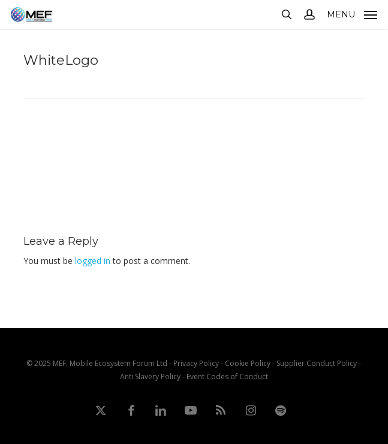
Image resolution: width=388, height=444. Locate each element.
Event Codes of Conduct (227, 376)
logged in (92, 260)
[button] (352, 13)
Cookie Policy (247, 363)
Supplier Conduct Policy (316, 363)
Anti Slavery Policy (150, 376)
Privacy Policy (196, 363)
